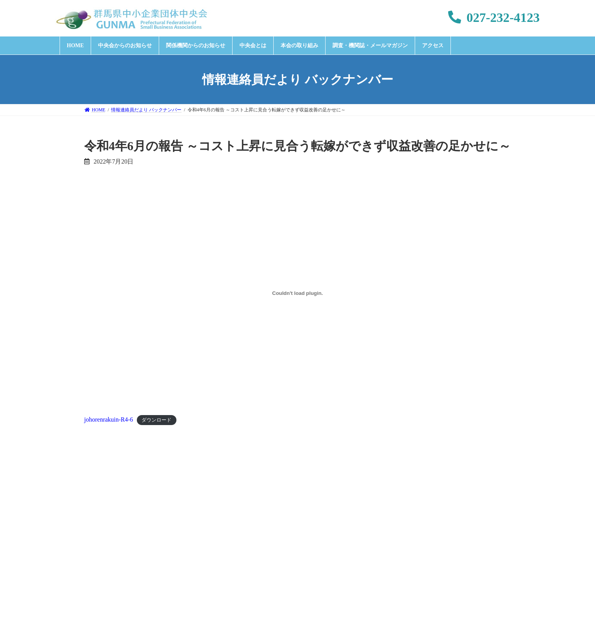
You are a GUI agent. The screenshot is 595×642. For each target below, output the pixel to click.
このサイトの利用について (433, 551)
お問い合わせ (205, 551)
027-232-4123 (494, 17)
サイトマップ (501, 551)
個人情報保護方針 (261, 551)
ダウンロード (156, 420)
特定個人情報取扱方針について (341, 551)
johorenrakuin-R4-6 (108, 419)
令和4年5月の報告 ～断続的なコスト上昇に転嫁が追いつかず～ (171, 475)
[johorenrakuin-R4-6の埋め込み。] (297, 293)
